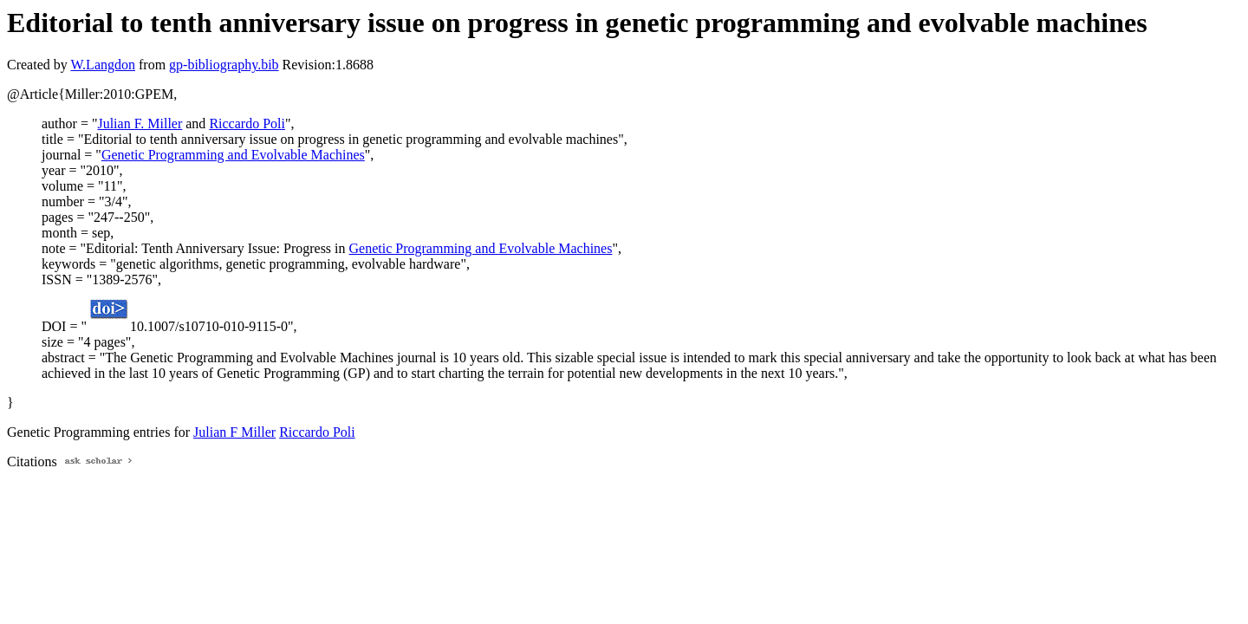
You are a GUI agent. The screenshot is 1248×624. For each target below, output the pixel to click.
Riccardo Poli (247, 123)
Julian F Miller (234, 432)
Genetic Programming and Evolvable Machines (233, 154)
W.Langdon (102, 64)
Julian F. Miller (139, 123)
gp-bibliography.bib (224, 64)
